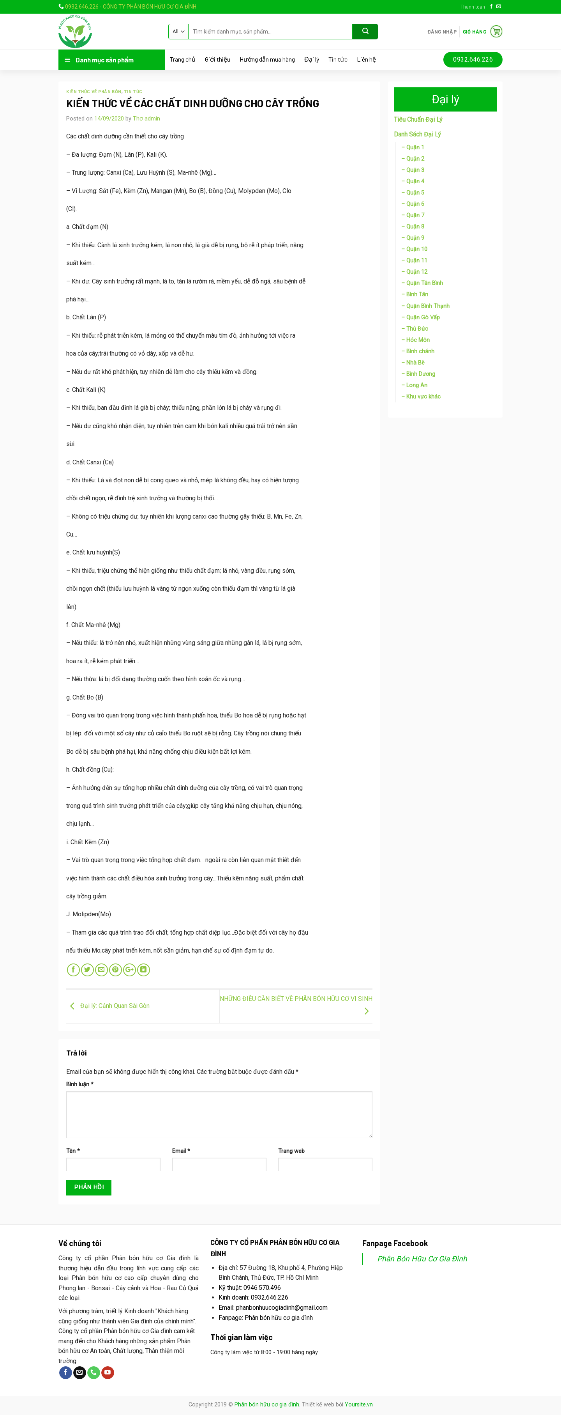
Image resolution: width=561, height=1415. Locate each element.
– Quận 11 (414, 260)
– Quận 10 (414, 249)
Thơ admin (146, 118)
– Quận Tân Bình (422, 283)
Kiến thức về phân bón (94, 91)
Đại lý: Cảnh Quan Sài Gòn (108, 1006)
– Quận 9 (412, 238)
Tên (73, 1151)
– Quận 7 (412, 215)
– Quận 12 (414, 272)
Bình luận (80, 1084)
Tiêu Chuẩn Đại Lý (418, 119)
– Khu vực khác (421, 396)
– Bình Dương (418, 374)
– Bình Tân (414, 294)
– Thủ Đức (414, 329)
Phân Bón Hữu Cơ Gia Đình (422, 1258)
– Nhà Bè (413, 363)
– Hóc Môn (415, 340)
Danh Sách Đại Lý (417, 134)
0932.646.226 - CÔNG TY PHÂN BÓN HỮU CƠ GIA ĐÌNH (130, 7)
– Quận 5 (412, 192)
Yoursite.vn (359, 1404)
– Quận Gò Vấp (420, 317)
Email (181, 1151)
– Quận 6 (412, 204)
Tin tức (338, 59)
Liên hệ (366, 59)
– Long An (414, 385)
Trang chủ (183, 59)
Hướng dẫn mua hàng (267, 59)
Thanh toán (472, 7)
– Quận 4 (412, 181)
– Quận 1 (412, 147)
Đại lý (311, 59)
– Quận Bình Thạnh (425, 306)
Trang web (291, 1151)
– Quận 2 (412, 159)
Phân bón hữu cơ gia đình (267, 1404)
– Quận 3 (412, 170)
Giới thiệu (217, 59)
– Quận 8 (412, 226)
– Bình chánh (417, 351)
